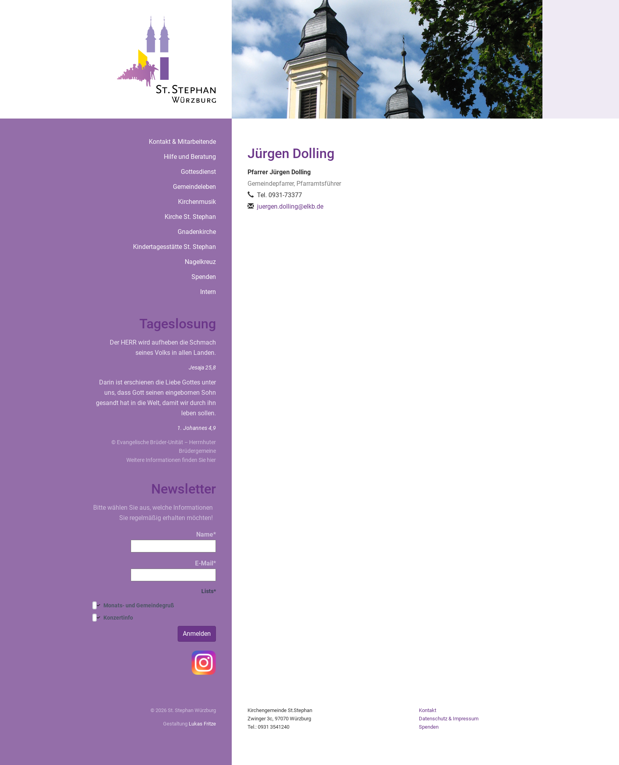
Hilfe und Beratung (190, 156)
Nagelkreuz (200, 262)
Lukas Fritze (202, 724)
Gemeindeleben (194, 186)
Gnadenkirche (197, 232)
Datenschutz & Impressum (448, 719)
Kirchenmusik (197, 201)
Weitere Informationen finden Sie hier (171, 460)
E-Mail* (173, 570)
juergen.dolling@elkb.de (290, 206)
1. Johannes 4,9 (196, 428)
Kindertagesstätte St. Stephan (174, 247)
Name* (173, 541)
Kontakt (427, 710)
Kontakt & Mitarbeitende (182, 141)
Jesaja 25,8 (202, 367)
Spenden (203, 277)
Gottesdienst (198, 171)
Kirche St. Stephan (190, 216)
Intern (208, 292)
